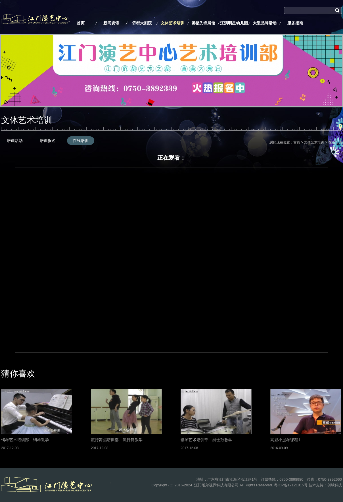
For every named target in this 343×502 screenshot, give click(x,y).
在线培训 (81, 140)
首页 (81, 23)
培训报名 (48, 140)
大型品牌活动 (265, 23)
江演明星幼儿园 (234, 23)
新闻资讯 (111, 23)
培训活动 (15, 140)
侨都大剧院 (142, 23)
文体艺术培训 (173, 23)
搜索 (288, 18)
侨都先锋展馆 (203, 23)
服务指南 (295, 23)
